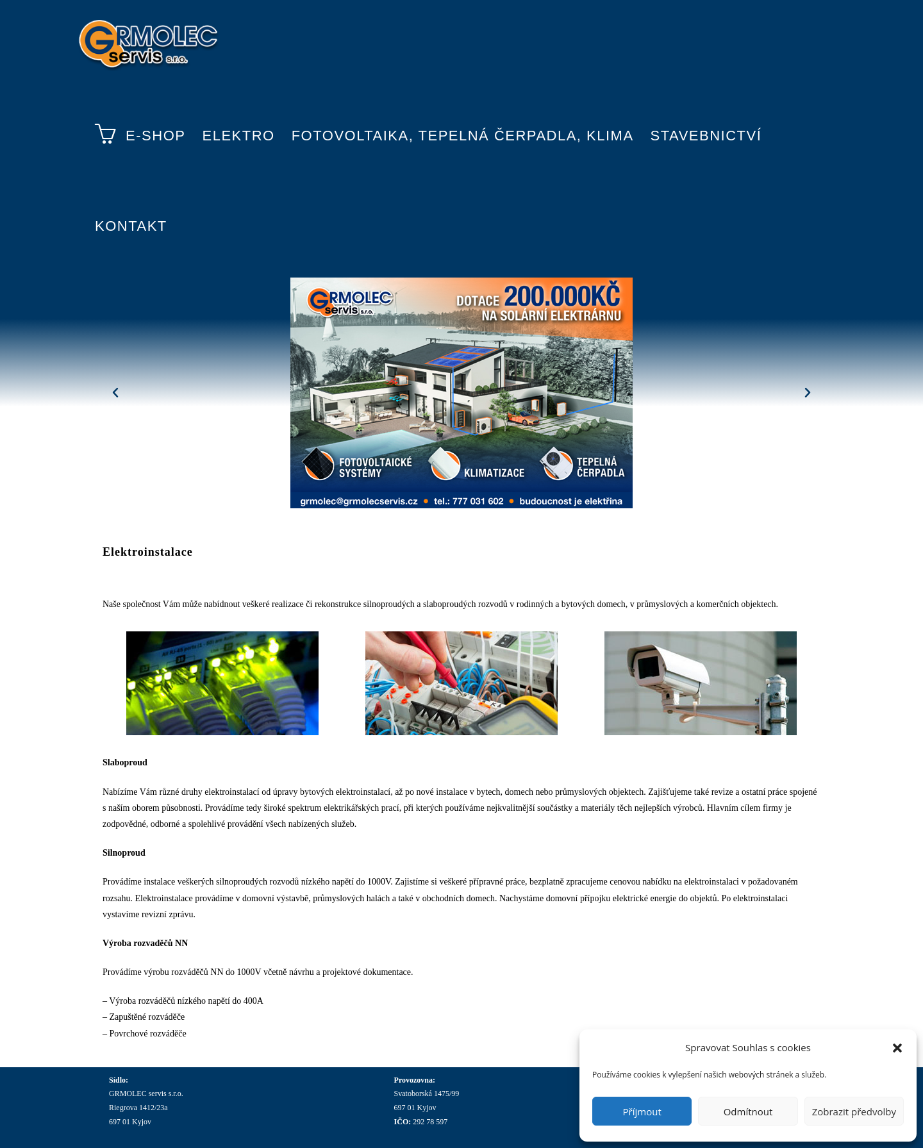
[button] (897, 1048)
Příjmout (642, 1111)
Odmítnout (748, 1111)
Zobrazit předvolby (854, 1111)
